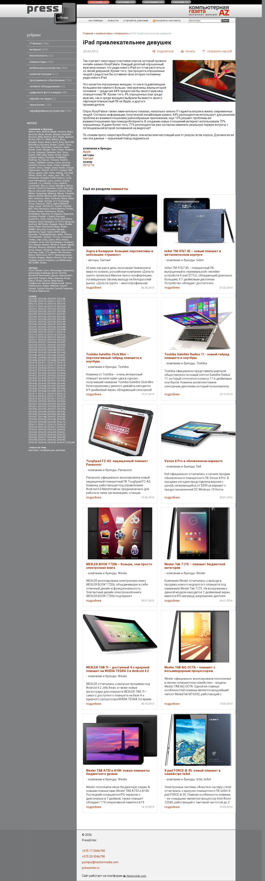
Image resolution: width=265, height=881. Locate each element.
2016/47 (61, 442)
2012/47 (51, 324)
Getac (50, 165)
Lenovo (57, 180)
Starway (60, 229)
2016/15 (32, 427)
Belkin (48, 142)
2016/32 (32, 434)
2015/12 (42, 393)
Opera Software (61, 203)
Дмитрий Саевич (37, 278)
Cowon (60, 149)
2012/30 (42, 314)
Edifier (51, 155)
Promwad (60, 216)
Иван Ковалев (55, 278)
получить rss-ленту (167, 20)
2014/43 (32, 383)
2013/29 (61, 342)
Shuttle (68, 224)
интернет (39, 49)
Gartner (50, 162)
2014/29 (51, 373)
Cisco (31, 147)
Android (48, 137)
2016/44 (32, 442)
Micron (31, 191)
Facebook (50, 157)
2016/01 (51, 416)
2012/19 (51, 306)
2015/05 (51, 388)
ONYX (49, 203)
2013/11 (51, 332)
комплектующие (44, 74)
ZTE (47, 252)
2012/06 (42, 298)
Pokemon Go (47, 214)
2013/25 (61, 339)
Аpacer (53, 252)
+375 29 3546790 (93, 856)
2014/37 (51, 378)
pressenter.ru (91, 867)
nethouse (38, 198)
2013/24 (51, 339)
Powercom (68, 214)
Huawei (63, 170)
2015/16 (42, 396)
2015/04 (42, 388)
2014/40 (42, 380)
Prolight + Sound (46, 216)
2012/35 (51, 316)
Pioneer (40, 211)
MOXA (40, 196)
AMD (40, 137)
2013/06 (42, 329)
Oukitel (58, 206)
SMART (32, 229)
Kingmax (50, 260)
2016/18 (42, 427)
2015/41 (51, 411)
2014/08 (51, 360)
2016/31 (61, 432)
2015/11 (32, 393)
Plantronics (50, 211)
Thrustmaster (35, 237)
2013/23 (42, 339)
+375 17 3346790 (93, 851)
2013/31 (42, 345)
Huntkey (32, 260)
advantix (62, 131)
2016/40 (32, 439)
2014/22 (61, 368)
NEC (30, 198)
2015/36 (42, 409)
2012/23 (51, 309)
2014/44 (42, 383)
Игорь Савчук (43, 280)
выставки (33, 450)
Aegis (70, 131)
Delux (65, 152)
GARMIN (40, 162)
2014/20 (42, 368)
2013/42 (32, 352)
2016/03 (32, 419)
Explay (41, 157)
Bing (61, 142)
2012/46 (42, 324)
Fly (39, 160)
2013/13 (32, 334)
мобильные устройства (48, 67)
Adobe (53, 131)
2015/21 (51, 398)
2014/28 (42, 373)
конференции (47, 450)
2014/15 (42, 365)
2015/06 (61, 388)
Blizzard (44, 144)
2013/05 (32, 329)
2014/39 (32, 380)
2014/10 (32, 362)
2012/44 (61, 321)
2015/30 (61, 404)
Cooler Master (43, 149)
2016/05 (51, 419)
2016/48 (70, 442)
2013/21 (32, 339)
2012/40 (61, 319)
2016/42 (51, 439)
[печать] (188, 51)
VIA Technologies (54, 242)
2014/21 (51, 368)
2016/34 (51, 434)
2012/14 (42, 303)
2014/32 (42, 375)
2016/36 (32, 437)
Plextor (60, 211)
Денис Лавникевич (61, 275)
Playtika (32, 257)
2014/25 (51, 370)
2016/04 (42, 419)
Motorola (52, 193)
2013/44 (51, 352)
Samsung (69, 221)
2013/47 (42, 355)
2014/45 (51, 383)
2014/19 (32, 368)
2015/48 (42, 416)
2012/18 (42, 306)
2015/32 (42, 406)
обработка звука (43, 98)
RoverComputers (46, 221)
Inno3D (41, 260)
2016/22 (61, 427)
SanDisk (32, 224)
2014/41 (51, 380)
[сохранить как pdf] (217, 51)
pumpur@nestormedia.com (100, 862)
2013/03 (51, 327)
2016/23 (32, 429)
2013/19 (51, 337)
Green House (58, 167)
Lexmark (32, 183)
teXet (60, 234)
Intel (46, 173)
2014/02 (32, 357)
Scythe (45, 224)
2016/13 (51, 424)
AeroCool (32, 134)
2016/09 (51, 422)
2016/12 (42, 424)
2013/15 (51, 334)
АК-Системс (64, 252)
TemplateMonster (48, 234)
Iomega (59, 173)
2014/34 (61, 375)
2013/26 (32, 342)
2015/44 (42, 414)
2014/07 (42, 360)
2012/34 (42, 316)
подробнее (93, 287)
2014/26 (61, 370)
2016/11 (32, 424)
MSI (55, 196)
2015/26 (61, 401)
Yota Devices (67, 250)
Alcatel (48, 134)
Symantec (33, 234)
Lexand (65, 180)
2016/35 (61, 434)
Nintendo (55, 198)
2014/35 (32, 378)
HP (51, 170)
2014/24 (42, 370)
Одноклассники (62, 255)
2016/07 (32, 422)
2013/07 (51, 329)
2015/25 (51, 401)
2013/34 (32, 347)
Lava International (37, 180)
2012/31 (51, 314)
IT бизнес (39, 43)
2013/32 (51, 345)
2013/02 (42, 327)
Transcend (66, 237)
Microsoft (41, 191)
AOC (55, 137)
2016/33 (42, 434)
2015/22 (61, 398)
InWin (52, 173)
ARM (47, 139)
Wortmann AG (64, 247)
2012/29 (32, 314)
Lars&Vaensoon (63, 260)
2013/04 (61, 327)
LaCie (68, 178)
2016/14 (61, 424)
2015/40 (42, 411)
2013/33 (61, 345)
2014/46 (61, 383)
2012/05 (32, 298)
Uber (38, 239)
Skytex (64, 226)
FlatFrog (32, 160)
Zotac (41, 252)
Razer (50, 219)
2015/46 (61, 414)
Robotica (32, 221)
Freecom (54, 160)
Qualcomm (33, 219)
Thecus (67, 234)
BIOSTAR (69, 142)
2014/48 (42, 386)
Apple (61, 137)
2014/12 (51, 362)
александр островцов (39, 273)
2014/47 (32, 386)
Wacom (37, 244)
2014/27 (32, 373)
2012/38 (42, 319)
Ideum (31, 173)
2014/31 (32, 375)
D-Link (31, 152)
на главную (96, 20)
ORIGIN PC (48, 206)
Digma (31, 155)
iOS (65, 173)
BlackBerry (33, 144)
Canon (61, 144)
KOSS (53, 178)
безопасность (41, 55)
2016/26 (61, 429)
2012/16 (61, 303)
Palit (36, 208)
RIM (63, 219)
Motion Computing (37, 193)
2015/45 (51, 414)
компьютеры (42, 61)
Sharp (61, 224)
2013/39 (42, 350)
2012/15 (51, 303)
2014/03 (42, 357)
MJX (69, 191)
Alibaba (57, 134)
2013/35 (42, 347)
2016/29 (42, 432)
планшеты (121, 33)
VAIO (57, 239)
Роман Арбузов (50, 285)
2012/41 (32, 321)
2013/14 (42, 334)
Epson (66, 155)
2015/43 (32, 414)
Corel (53, 149)
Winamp (42, 247)
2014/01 (61, 355)
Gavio (58, 162)
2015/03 (32, 388)
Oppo (31, 206)
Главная (88, 33)
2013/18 (42, 337)
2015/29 (51, 404)
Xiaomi (38, 250)
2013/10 (42, 332)
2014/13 (61, 362)
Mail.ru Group (48, 185)
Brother (53, 144)
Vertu (41, 242)
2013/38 (32, 350)
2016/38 (51, 437)
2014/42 (61, 380)
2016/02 (61, 416)
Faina (31, 270)
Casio (68, 144)
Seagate (54, 224)
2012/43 (51, 321)
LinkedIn (46, 183)
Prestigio (32, 216)
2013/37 (61, 347)
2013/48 (51, 355)
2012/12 (61, 301)
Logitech (63, 183)
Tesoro (43, 262)
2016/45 (42, 442)
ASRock (55, 139)
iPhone (31, 175)
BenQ (55, 142)
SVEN (57, 232)
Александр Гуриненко (62, 270)
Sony (39, 229)
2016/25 (51, 429)
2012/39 (51, 319)
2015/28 (42, 404)
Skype (57, 226)
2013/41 (61, 350)
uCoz (44, 239)
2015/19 (32, 398)
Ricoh (56, 219)
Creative (69, 149)
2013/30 (32, 345)
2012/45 (32, 324)
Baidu (41, 142)
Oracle (38, 206)
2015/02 (61, 386)
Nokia (64, 198)
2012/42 (42, 321)
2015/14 (61, 393)
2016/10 (61, 422)
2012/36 (61, 316)
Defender (51, 152)
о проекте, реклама (135, 20)
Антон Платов (59, 273)
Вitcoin (31, 255)
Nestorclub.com (136, 875)
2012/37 (32, 319)
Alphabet (66, 134)
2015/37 (51, 409)
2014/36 (42, 378)
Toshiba (47, 237)
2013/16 (61, 334)
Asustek (32, 142)
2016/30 (51, 432)
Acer (38, 131)
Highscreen (34, 170)
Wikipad (32, 247)
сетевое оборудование (47, 86)
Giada (57, 165)
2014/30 (61, 373)
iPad (71, 173)
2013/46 (32, 355)
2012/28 (61, 311)
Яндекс (41, 257)
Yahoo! (56, 250)
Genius (42, 165)
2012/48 (61, 324)
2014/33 (51, 375)
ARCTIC (40, 139)
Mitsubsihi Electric (56, 191)
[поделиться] (163, 51)
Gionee (32, 167)
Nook (40, 201)
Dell (59, 152)
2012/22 (42, 309)
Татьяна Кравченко (38, 291)
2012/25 (32, 311)
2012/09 (32, 301)
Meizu (69, 185)
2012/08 (61, 298)
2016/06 (61, 419)
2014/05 (61, 357)
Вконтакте (41, 255)
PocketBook (34, 214)
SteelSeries (34, 232)
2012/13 (32, 303)
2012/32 (61, 314)
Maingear (60, 185)
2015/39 (32, 411)
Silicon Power (34, 226)
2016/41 (42, 439)
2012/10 (42, 301)
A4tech (31, 131)
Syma (63, 232)
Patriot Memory (57, 208)
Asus (62, 139)
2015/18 (61, 396)
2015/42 (61, 411)
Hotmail (45, 170)
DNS (38, 155)
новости (113, 20)
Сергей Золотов (45, 288)
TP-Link (56, 237)
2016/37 (42, 437)
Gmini (40, 167)
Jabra (51, 175)
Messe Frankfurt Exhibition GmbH (45, 188)
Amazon (32, 137)
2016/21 (51, 427)
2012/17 (32, 306)
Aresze (58, 257)
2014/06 (32, 360)
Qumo (43, 219)
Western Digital (58, 244)
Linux (55, 183)
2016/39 (61, 437)
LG (39, 183)
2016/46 (51, 442)
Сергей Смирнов (63, 288)
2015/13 (51, 393)
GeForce (66, 162)
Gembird (32, 165)
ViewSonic (69, 242)
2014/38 (61, 378)
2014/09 (61, 360)
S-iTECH (60, 221)
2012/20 (61, 306)
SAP (39, 224)
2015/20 (42, 398)
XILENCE (47, 250)
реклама (60, 450)
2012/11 (51, 301)
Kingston (44, 178)
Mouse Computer (65, 193)
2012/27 (51, 311)
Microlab (68, 188)
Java (57, 175)
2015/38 (61, 409)
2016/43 (61, 439)
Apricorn (69, 137)
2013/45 (61, 352)
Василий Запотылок (39, 275)
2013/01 (32, 327)
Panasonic (44, 208)
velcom (64, 239)
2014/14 (32, 365)
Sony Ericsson (49, 229)
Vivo (30, 244)
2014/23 (32, 370)
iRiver (39, 175)
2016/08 (42, 422)
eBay (44, 155)
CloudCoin (57, 147)
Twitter (31, 239)
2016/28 (32, 432)
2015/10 (61, 391)
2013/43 (42, 352)
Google (47, 167)
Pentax (69, 208)
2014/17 (51, 365)
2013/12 (61, 332)
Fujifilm (64, 160)
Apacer (49, 257)
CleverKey (46, 147)
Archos (31, 139)
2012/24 (61, 309)
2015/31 (32, 406)
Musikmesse (64, 196)
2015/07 (32, 391)
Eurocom (32, 157)
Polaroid (58, 214)
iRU (45, 175)
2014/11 (42, 362)
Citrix (37, 147)
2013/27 (42, 342)
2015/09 (51, 391)
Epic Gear (67, 257)
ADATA (45, 131)
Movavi (32, 196)
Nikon (47, 198)
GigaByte (65, 165)
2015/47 (32, 416)
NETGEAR (33, 262)
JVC (68, 175)
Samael (39, 270)
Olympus (40, 203)
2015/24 (42, 401)
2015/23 (32, 401)
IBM (70, 170)
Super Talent (47, 232)
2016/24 (42, 429)
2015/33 (51, 406)
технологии (40, 104)
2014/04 (51, 357)
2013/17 (32, 337)
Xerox (31, 250)
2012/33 (32, 316)
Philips (31, 211)
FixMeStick (61, 157)
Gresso (70, 167)
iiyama (39, 173)
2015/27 (32, 404)
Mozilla (48, 196)
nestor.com (98, 2)
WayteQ (46, 244)
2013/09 (32, 332)
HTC (56, 170)
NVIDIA (48, 201)
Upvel (51, 239)
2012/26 (42, 311)
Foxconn (45, 160)
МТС (50, 255)
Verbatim (33, 242)
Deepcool (40, 152)
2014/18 (61, 365)
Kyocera (61, 178)
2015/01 (51, 386)
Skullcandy (47, 226)
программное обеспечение (51, 80)
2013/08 (61, 329)
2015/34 (61, 406)
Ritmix (69, 219)
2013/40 (51, 350)
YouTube (32, 252)
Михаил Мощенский (53, 283)
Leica (50, 180)
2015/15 (32, 396)
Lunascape (34, 185)
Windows (51, 247)
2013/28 (51, 342)
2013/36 (51, 347)
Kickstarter (33, 178)
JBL (63, 175)
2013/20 (61, 337)
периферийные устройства (51, 110)
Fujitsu (31, 162)
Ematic (58, 155)
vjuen (46, 270)
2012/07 (51, 298)
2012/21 (32, 309)
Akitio (41, 134)
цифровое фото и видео (48, 92)
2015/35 (32, 409)
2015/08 (42, 391)
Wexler (70, 244)
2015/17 (51, 396)
